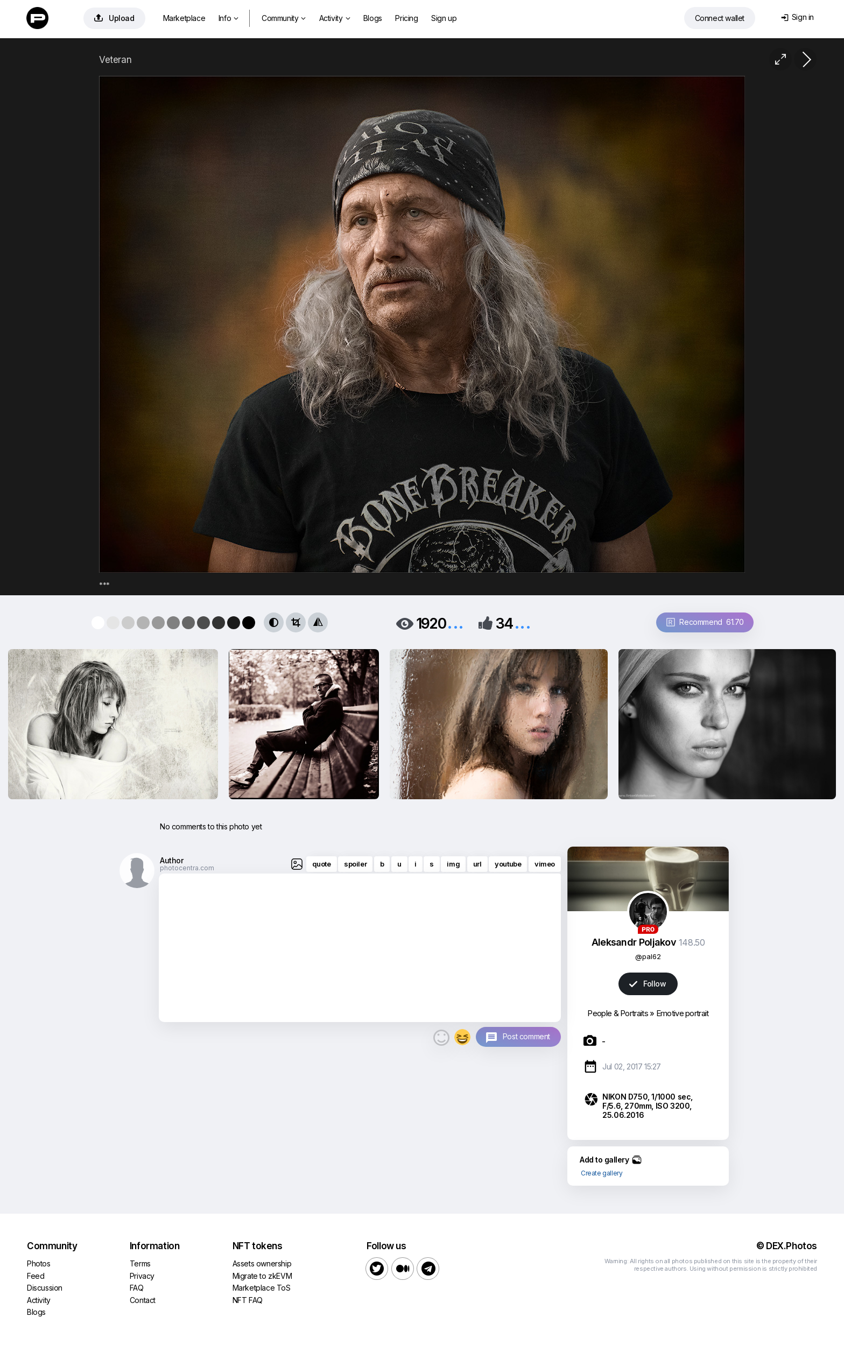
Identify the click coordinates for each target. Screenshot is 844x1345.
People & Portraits (617, 1013)
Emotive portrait (682, 1013)
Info (228, 18)
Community (284, 18)
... (455, 622)
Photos (39, 1263)
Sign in (797, 17)
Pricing (406, 18)
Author (172, 860)
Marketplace (184, 18)
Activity (334, 18)
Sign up (443, 18)
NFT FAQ (248, 1300)
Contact (143, 1300)
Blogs (372, 18)
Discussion (44, 1287)
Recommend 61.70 (705, 621)
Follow (647, 983)
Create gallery (601, 1173)
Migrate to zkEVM (262, 1275)
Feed (35, 1275)
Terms (140, 1263)
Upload (114, 18)
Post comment (526, 1036)
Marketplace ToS (262, 1287)
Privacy (142, 1275)
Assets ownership (262, 1263)
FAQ (137, 1287)
